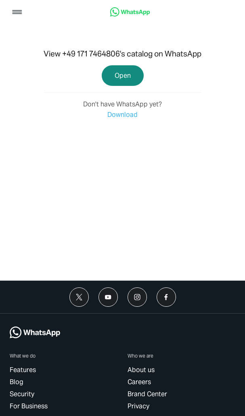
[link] (130, 14)
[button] (17, 13)
